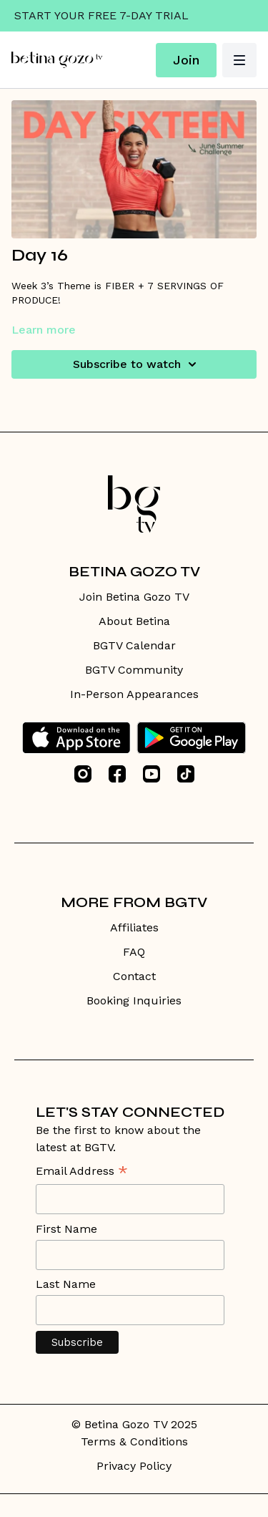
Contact (134, 976)
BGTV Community (134, 670)
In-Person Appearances (134, 694)
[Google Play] (192, 738)
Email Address (82, 1172)
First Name (66, 1229)
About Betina (134, 621)
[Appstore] (76, 738)
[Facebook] (117, 773)
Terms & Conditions (134, 1441)
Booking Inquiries (134, 1000)
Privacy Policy (134, 1466)
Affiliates (134, 927)
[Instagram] (82, 773)
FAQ (134, 952)
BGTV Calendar (134, 645)
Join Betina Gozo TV (134, 597)
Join (186, 59)
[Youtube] (151, 773)
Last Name (66, 1284)
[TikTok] (185, 773)
